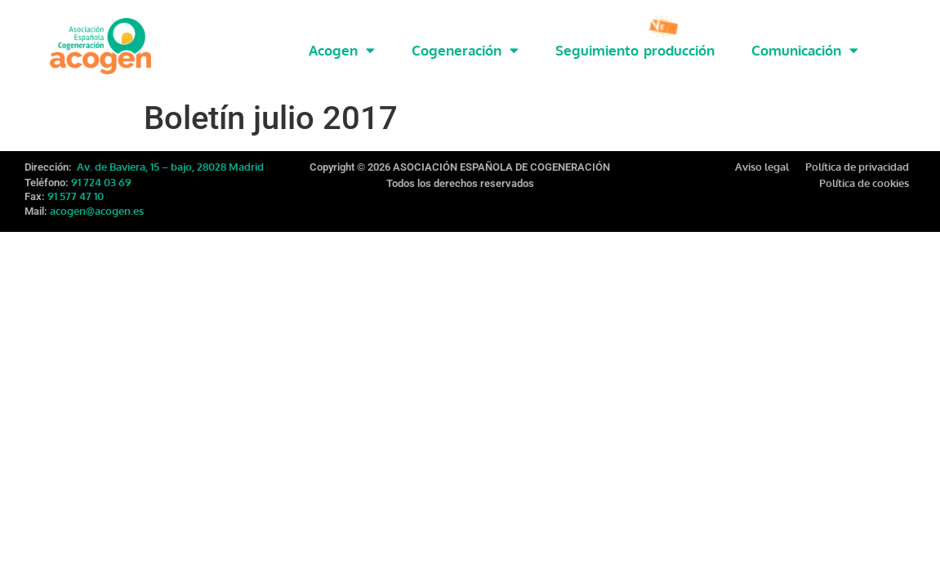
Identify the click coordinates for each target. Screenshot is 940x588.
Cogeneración (465, 50)
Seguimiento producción (635, 50)
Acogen (342, 50)
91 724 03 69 (101, 171)
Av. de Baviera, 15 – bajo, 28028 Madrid (169, 156)
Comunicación (804, 50)
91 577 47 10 (75, 185)
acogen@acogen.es (97, 200)
